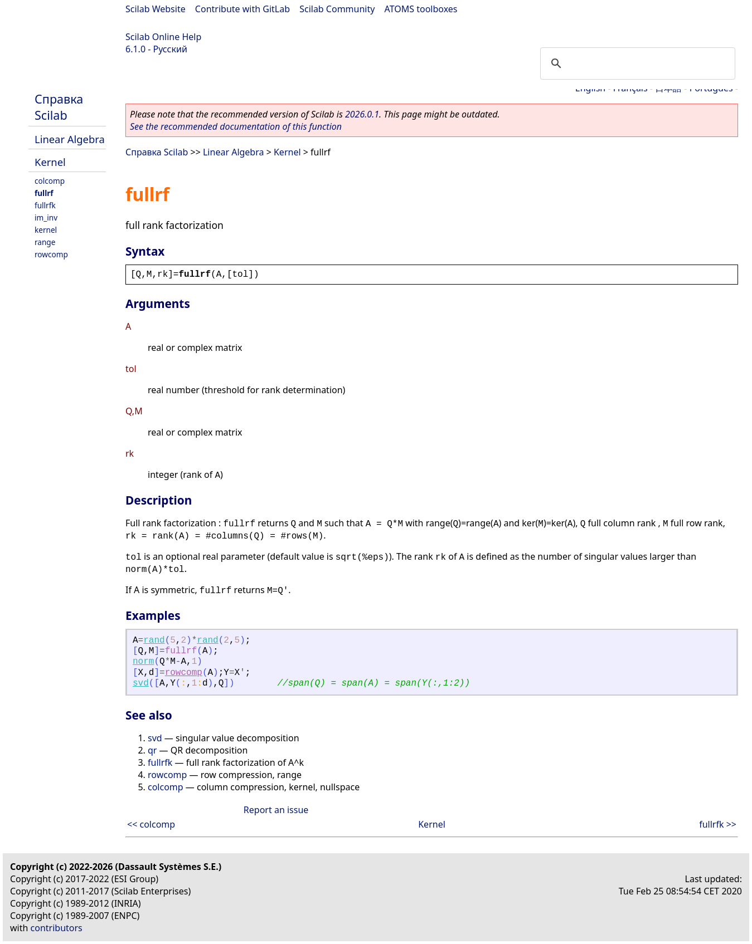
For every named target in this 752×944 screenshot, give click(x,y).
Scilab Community (337, 9)
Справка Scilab (59, 107)
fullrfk (45, 205)
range (45, 242)
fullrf (44, 193)
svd (141, 683)
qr (152, 750)
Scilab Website (155, 9)
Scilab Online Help (163, 37)
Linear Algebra (70, 139)
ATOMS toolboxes (421, 9)
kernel (46, 229)
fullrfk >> (717, 824)
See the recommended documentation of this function (236, 126)
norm (143, 662)
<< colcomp (151, 824)
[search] (636, 63)
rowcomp (51, 254)
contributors (57, 928)
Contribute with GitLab (242, 9)
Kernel (50, 162)
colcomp (50, 180)
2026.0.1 (362, 114)
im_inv (46, 217)
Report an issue (276, 810)
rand (153, 640)
